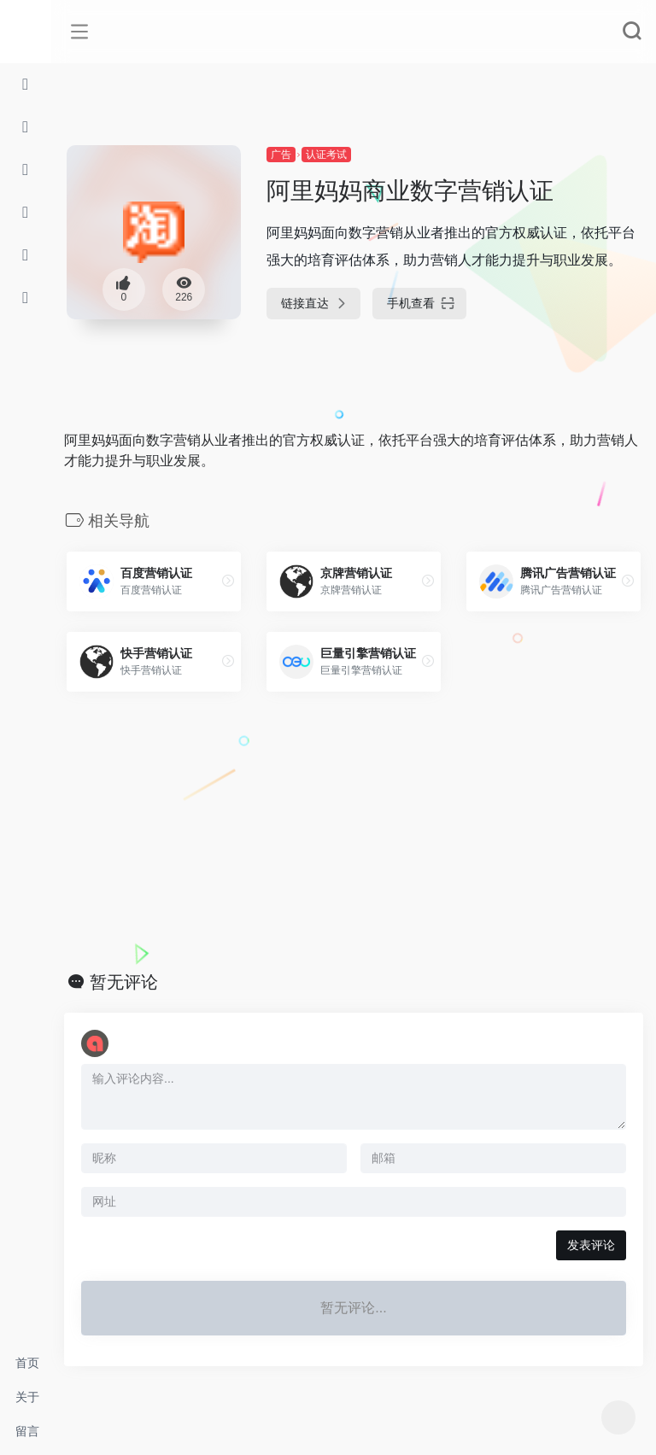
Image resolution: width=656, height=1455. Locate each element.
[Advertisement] (353, 831)
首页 (27, 1363)
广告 (281, 155)
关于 (27, 1397)
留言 (27, 1431)
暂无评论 (124, 982)
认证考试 (326, 155)
